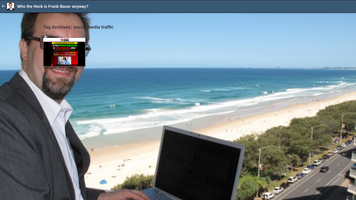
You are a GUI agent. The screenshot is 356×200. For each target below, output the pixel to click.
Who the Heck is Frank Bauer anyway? (52, 6)
